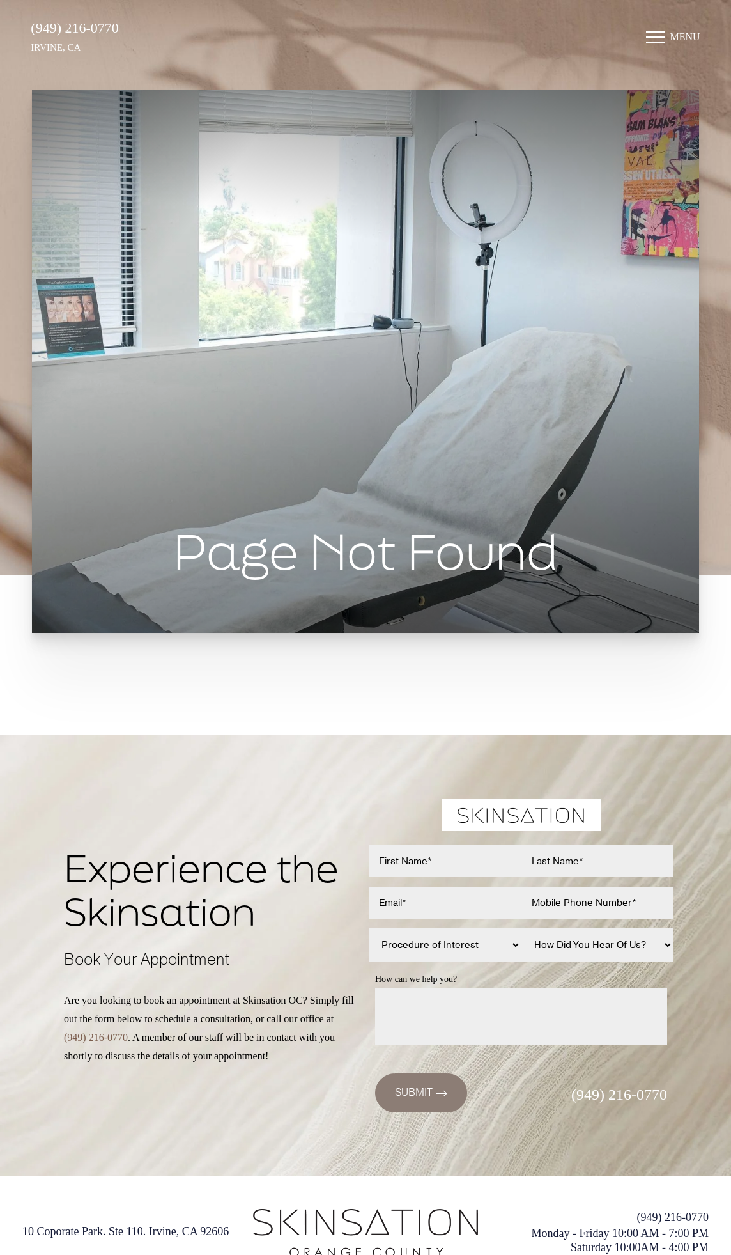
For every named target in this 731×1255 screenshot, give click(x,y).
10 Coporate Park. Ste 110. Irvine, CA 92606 (125, 1231)
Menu (684, 42)
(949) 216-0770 (75, 34)
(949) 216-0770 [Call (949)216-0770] (96, 1037)
